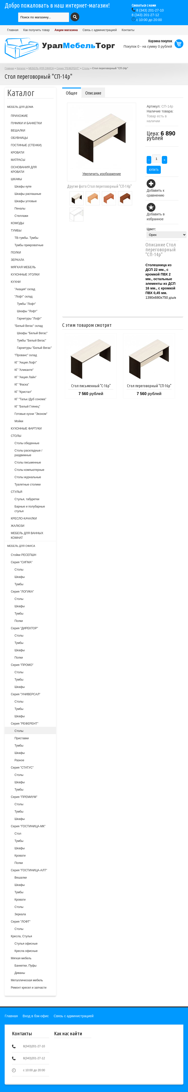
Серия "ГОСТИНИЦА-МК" (28, 826)
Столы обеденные (26, 443)
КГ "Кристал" (23, 392)
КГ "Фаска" (21, 384)
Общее (71, 92)
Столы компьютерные (29, 470)
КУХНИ (16, 282)
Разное (19, 760)
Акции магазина (66, 30)
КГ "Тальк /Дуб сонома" (30, 399)
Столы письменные (27, 462)
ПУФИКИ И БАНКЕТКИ (26, 123)
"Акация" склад (24, 289)
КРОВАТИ (17, 152)
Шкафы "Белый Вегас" (32, 333)
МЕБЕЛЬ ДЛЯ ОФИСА (41, 68)
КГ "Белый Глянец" (27, 406)
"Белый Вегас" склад (28, 326)
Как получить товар (36, 30)
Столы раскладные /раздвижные (28, 453)
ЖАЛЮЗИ (17, 526)
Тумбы (18, 584)
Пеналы (19, 208)
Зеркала (20, 914)
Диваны (19, 973)
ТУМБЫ (16, 230)
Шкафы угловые (25, 201)
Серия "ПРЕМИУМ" (24, 797)
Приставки (21, 738)
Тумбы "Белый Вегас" (31, 340)
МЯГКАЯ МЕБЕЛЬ (23, 267)
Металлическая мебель (27, 980)
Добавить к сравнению (155, 192)
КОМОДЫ (17, 223)
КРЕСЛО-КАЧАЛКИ (24, 518)
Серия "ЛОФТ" (20, 921)
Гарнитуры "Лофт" (29, 318)
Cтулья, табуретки (26, 499)
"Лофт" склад (23, 296)
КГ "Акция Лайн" (25, 377)
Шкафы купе (23, 186)
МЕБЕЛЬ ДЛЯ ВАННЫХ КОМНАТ (27, 535)
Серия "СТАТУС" (22, 767)
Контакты (128, 30)
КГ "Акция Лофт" (25, 362)
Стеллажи (21, 216)
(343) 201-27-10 (150, 10)
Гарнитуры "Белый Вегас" (34, 348)
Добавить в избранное (155, 216)
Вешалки (20, 877)
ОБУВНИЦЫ (19, 138)
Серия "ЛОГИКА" (22, 591)
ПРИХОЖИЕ (19, 116)
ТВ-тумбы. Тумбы (26, 238)
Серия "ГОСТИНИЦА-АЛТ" (29, 870)
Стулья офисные (25, 943)
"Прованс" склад (25, 355)
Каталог (21, 68)
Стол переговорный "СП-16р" (149, 386)
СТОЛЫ (16, 436)
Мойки (18, 421)
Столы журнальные (27, 477)
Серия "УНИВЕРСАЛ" (25, 694)
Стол (17, 833)
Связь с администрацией (99, 30)
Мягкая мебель (21, 958)
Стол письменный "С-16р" (91, 386)
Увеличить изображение (101, 174)
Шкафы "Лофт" (27, 311)
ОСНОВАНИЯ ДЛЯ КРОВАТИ (24, 169)
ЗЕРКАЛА (17, 260)
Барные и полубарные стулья (29, 509)
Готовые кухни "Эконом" (30, 414)
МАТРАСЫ (18, 160)
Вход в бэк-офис (36, 1016)
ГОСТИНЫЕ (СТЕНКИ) (26, 145)
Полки (18, 621)
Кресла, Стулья (21, 936)
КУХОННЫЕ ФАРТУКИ (26, 428)
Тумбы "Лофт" (26, 304)
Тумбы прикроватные (28, 245)
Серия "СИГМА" (22, 562)
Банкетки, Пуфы (25, 965)
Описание (93, 92)
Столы (85, 68)
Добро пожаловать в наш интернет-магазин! (57, 5)
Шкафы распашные (27, 194)
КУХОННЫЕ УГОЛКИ (25, 274)
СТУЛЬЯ (16, 492)
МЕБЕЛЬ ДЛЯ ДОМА (20, 106)
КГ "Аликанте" (24, 370)
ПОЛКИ (16, 252)
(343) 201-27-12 (145, 15)
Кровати (19, 855)
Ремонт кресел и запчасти (29, 987)
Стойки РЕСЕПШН (23, 555)
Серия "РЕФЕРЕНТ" (68, 68)
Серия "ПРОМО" (22, 665)
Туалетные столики (27, 484)
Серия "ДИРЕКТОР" (24, 628)
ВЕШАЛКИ (18, 130)
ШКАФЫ (16, 179)
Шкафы (19, 577)
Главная (12, 30)
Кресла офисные (26, 951)
